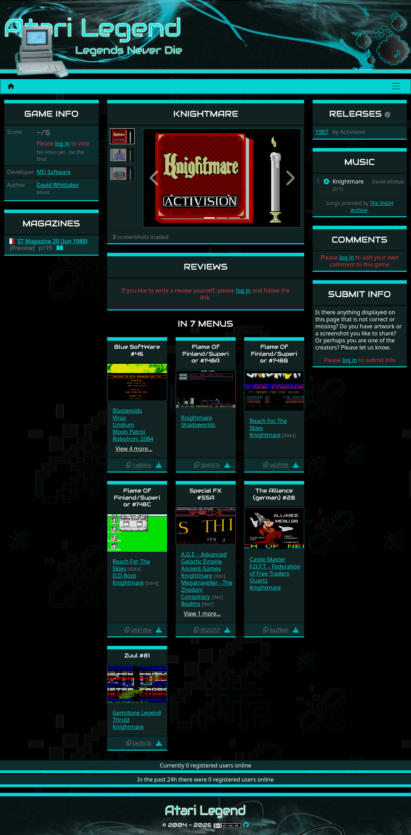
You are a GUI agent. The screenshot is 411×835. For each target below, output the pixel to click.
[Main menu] (396, 86)
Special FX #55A (205, 494)
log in (62, 143)
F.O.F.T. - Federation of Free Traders (275, 570)
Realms (191, 604)
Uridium (123, 425)
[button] (155, 177)
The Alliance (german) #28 (274, 494)
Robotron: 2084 (133, 439)
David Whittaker (58, 185)
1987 (321, 132)
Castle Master (268, 559)
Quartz (259, 580)
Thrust (121, 720)
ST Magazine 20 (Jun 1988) (53, 241)
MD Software (54, 172)
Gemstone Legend (137, 713)
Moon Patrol (129, 432)
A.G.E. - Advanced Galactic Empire (204, 558)
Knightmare (197, 418)
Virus (119, 418)
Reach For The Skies (268, 424)
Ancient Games (201, 568)
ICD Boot (124, 575)
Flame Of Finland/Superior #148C (137, 497)
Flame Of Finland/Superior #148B (274, 353)
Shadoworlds (198, 425)
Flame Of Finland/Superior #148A (205, 353)
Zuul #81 (137, 655)
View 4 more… (134, 448)
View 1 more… (202, 613)
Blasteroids (127, 411)
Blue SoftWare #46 (137, 350)
